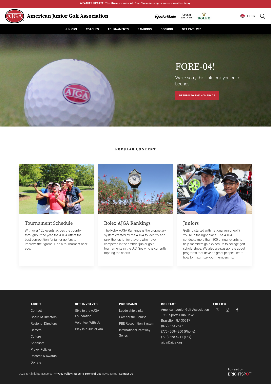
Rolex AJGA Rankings (127, 223)
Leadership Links (131, 311)
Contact (36, 311)
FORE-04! (195, 67)
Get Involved (191, 29)
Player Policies (41, 349)
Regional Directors (44, 323)
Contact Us (126, 373)
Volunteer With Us (87, 322)
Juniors (71, 29)
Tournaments (118, 29)
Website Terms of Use (87, 373)
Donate (36, 362)
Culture (36, 336)
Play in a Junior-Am (89, 329)
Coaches (92, 29)
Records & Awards (44, 356)
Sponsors (37, 343)
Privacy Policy (63, 373)
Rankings (145, 29)
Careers (36, 330)
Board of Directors (44, 317)
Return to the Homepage (197, 95)
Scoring (167, 29)
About (36, 304)
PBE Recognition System (136, 323)
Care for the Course (132, 317)
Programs (128, 304)
